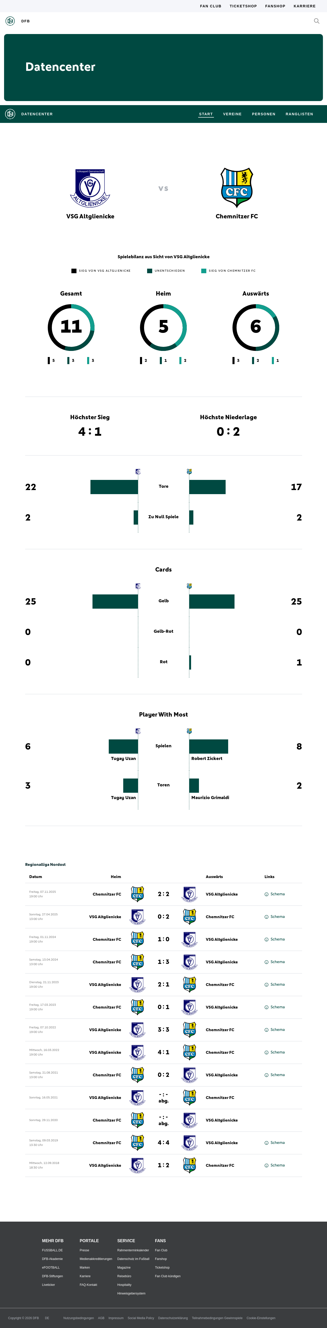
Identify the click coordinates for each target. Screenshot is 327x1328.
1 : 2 (163, 1165)
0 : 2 (163, 917)
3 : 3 (163, 1030)
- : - (164, 1098)
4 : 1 (163, 1052)
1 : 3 (163, 962)
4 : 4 (163, 1143)
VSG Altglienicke (222, 894)
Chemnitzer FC (107, 894)
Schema (274, 894)
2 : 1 (163, 985)
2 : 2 (163, 894)
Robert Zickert (206, 758)
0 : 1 (163, 1007)
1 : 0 (163, 939)
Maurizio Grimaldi (210, 798)
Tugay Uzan (123, 758)
